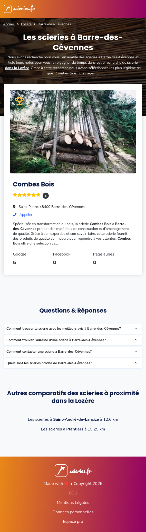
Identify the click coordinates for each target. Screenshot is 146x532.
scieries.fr (19, 8)
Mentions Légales (73, 502)
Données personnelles (72, 512)
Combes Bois (33, 184)
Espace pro (73, 521)
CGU (73, 493)
